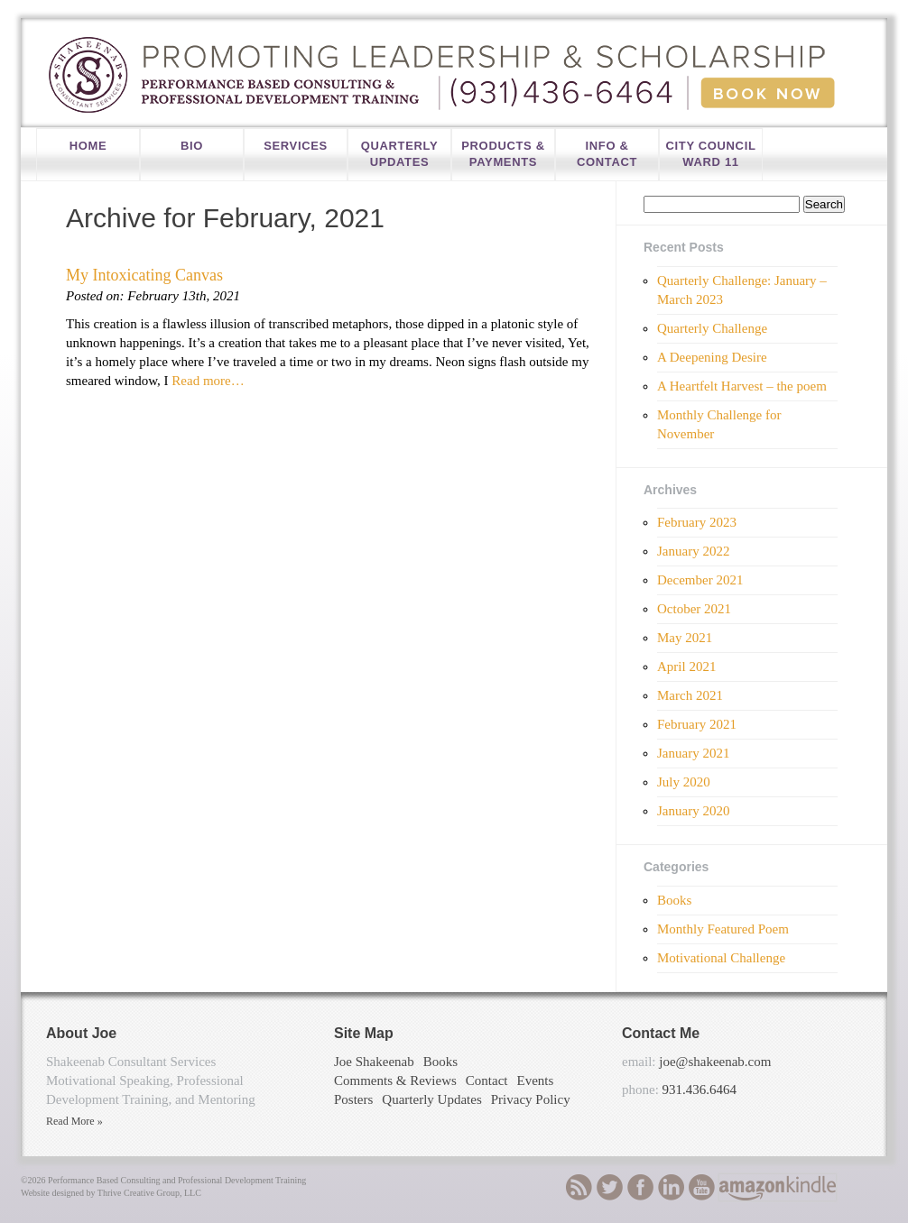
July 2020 (683, 782)
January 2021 (693, 753)
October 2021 (694, 609)
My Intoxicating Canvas (144, 275)
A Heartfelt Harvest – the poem (742, 386)
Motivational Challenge (721, 958)
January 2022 (693, 551)
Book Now (767, 93)
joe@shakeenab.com (715, 1061)
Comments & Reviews (395, 1080)
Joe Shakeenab (374, 1061)
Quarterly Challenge (712, 328)
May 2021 (684, 637)
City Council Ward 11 (710, 154)
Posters (353, 1099)
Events (534, 1080)
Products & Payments (502, 154)
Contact (487, 1080)
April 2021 (686, 666)
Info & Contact (607, 154)
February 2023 (697, 522)
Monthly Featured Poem (723, 929)
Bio (192, 145)
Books (674, 900)
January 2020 (693, 811)
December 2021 (700, 580)
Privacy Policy (530, 1099)
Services (296, 145)
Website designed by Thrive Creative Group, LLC (111, 1193)
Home (88, 145)
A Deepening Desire (712, 357)
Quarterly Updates (400, 154)
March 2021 (690, 695)
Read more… (207, 380)
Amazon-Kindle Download (777, 1187)
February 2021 (697, 724)
